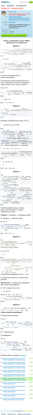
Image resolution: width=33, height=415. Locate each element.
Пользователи (21, 5)
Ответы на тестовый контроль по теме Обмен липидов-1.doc (14, 383)
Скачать (14, 35)
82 (30, 358)
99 (30, 386)
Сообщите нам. (21, 14)
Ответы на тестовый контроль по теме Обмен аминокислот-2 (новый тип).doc (14, 367)
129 (30, 382)
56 (30, 362)
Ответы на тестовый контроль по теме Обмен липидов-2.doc (14, 387)
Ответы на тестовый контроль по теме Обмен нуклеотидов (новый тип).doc (14, 398)
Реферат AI (5, 8)
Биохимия (12, 22)
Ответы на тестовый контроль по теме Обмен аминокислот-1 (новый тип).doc (14, 359)
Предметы (10, 5)
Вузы (3, 5)
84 (30, 390)
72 (30, 374)
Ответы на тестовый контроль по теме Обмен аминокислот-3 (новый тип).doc (14, 375)
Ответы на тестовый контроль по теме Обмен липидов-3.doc (14, 391)
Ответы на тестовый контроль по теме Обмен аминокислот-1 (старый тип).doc (14, 363)
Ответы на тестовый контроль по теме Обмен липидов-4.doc (14, 395)
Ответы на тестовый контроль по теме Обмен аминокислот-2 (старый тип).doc (14, 371)
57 (30, 378)
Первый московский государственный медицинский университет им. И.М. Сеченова (19, 18)
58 (30, 366)
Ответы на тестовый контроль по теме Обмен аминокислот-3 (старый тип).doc (14, 379)
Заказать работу (17, 8)
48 (30, 398)
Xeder (15, 11)
